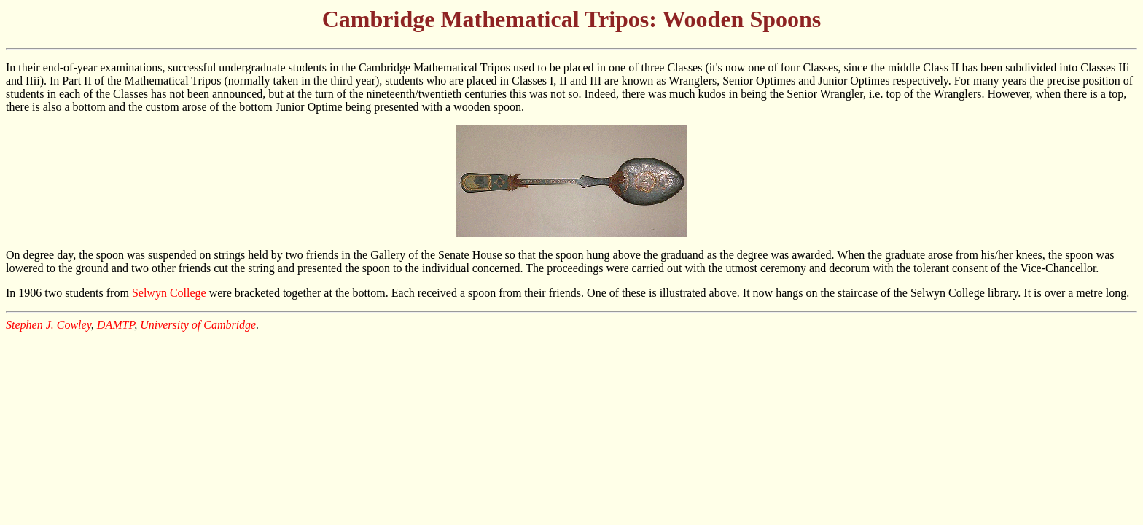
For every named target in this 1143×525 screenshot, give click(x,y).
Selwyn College (169, 293)
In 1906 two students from (69, 293)
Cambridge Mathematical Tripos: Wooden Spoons (572, 19)
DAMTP (115, 325)
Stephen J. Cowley (48, 325)
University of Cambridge (198, 325)
